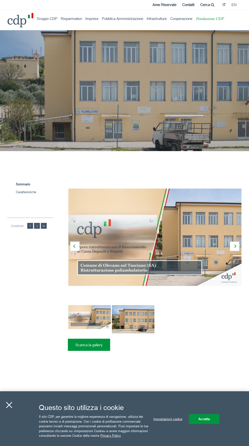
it (224, 5)
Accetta (204, 419)
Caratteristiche (26, 192)
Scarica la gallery (89, 345)
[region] (124, 418)
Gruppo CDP (47, 19)
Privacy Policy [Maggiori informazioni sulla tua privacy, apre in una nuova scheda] (110, 435)
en (234, 5)
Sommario (23, 184)
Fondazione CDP (210, 19)
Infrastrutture (157, 19)
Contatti (188, 5)
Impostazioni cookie (167, 419)
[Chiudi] (9, 405)
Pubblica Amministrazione (122, 19)
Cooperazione (181, 19)
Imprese (91, 19)
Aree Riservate (164, 5)
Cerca (207, 5)
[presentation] (75, 246)
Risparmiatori (71, 19)
